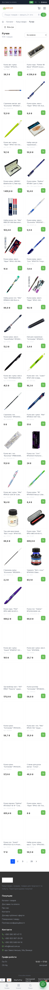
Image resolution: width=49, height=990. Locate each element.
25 (32, 861)
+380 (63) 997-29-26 (14, 938)
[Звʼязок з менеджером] (43, 984)
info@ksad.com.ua (12, 946)
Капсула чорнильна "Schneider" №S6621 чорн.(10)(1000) (35, 338)
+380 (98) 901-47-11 (13, 934)
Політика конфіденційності (13, 923)
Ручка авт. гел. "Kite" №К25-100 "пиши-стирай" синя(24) (35, 727)
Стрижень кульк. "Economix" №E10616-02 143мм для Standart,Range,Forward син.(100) (13, 571)
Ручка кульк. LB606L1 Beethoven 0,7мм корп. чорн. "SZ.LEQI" (13, 182)
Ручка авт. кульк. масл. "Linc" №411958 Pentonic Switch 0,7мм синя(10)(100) (36, 649)
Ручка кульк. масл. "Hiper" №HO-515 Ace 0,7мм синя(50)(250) (35, 104)
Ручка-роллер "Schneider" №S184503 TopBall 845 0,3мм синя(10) (36, 688)
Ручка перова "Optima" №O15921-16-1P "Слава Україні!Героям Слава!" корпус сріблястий (13, 804)
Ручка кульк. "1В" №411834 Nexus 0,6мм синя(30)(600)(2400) (36, 493)
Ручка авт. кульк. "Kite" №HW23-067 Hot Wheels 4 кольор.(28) (36, 416)
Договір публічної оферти (13, 915)
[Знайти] (43, 15)
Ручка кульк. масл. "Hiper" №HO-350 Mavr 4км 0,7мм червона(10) (13, 260)
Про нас (5, 908)
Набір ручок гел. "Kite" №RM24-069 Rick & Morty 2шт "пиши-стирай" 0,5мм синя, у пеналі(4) (13, 299)
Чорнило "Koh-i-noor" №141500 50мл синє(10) (35, 571)
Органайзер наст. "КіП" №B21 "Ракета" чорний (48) (13, 688)
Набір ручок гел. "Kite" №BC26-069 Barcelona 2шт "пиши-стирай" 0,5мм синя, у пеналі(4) (13, 221)
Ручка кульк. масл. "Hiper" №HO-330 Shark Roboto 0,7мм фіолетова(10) (35, 299)
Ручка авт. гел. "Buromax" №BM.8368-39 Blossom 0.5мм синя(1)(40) (13, 454)
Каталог (9, 22)
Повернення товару (10, 919)
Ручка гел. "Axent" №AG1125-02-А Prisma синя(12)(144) (12, 843)
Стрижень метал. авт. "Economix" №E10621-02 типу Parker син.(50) (13, 104)
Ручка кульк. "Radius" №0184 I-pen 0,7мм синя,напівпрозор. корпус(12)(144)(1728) (35, 182)
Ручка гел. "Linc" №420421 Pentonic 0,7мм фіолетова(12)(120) (35, 454)
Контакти (6, 912)
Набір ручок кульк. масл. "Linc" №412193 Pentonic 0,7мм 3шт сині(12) (35, 843)
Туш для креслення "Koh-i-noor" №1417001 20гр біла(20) (12, 532)
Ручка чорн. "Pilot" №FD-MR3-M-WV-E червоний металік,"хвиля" (34, 532)
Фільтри (9, 27)
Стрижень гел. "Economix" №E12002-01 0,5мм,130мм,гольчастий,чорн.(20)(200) (13, 416)
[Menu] (44, 8)
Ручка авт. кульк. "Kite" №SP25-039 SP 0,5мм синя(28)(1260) (13, 493)
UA (31, 2)
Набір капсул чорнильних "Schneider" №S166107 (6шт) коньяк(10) (36, 143)
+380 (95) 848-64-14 (13, 942)
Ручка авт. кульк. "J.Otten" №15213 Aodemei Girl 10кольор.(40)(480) (13, 66)
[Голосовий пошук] (39, 15)
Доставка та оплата (9, 2)
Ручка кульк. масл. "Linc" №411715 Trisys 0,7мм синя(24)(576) (35, 260)
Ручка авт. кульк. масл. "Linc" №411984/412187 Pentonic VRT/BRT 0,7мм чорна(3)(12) (13, 377)
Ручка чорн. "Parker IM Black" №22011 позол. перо (36, 66)
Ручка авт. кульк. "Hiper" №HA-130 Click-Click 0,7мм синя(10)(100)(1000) (13, 143)
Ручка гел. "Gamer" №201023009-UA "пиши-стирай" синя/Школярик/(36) (35, 610)
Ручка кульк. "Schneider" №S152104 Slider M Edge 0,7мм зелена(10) (12, 727)
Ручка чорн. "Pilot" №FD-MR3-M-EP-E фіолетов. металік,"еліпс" (11, 610)
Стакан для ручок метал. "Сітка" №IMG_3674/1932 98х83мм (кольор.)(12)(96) (36, 765)
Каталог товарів (9, 900)
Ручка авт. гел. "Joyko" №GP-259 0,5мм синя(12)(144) (36, 377)
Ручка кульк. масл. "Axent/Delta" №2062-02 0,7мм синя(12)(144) (13, 338)
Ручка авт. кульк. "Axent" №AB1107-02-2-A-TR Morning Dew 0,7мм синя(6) (12, 649)
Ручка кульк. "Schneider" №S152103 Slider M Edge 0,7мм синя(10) (12, 765)
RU (36, 2)
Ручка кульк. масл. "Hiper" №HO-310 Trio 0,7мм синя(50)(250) (35, 804)
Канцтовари (21, 22)
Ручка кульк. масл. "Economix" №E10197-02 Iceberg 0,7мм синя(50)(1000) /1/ (35, 221)
